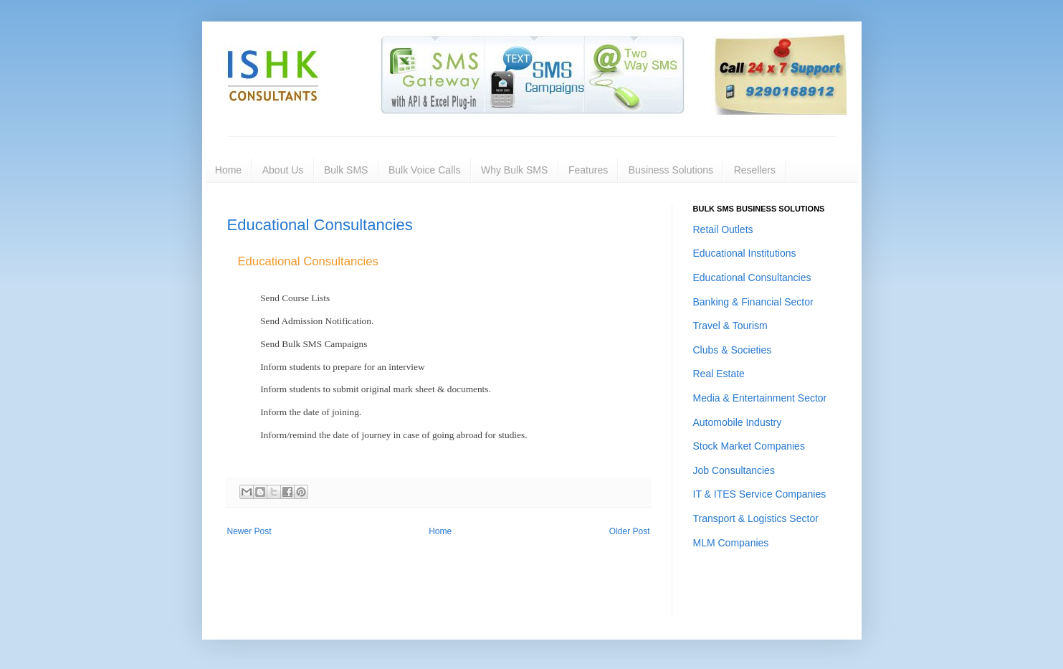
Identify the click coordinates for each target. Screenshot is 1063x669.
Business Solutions (671, 170)
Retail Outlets (723, 229)
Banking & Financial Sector (753, 302)
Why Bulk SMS (514, 170)
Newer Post (249, 531)
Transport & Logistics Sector (756, 518)
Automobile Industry (737, 422)
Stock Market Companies (749, 446)
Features (588, 170)
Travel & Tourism (730, 325)
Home (228, 170)
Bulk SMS (346, 170)
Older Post (629, 531)
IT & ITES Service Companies (759, 494)
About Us (283, 170)
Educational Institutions (744, 253)
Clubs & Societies (732, 350)
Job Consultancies (734, 470)
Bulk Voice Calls (424, 170)
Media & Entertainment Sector (760, 398)
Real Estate (719, 373)
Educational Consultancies (320, 225)
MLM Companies (731, 543)
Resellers (755, 170)
